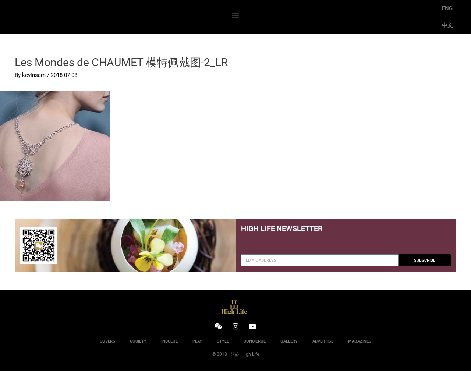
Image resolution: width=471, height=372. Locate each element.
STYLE (223, 342)
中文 (447, 25)
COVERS (107, 342)
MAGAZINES (359, 342)
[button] (235, 15)
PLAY (197, 342)
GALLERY (289, 342)
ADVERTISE (322, 342)
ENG (447, 8)
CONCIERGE (255, 342)
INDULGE (169, 342)
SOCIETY (138, 342)
